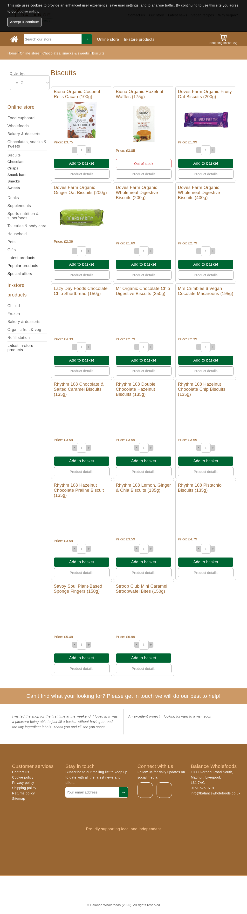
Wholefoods (18, 126)
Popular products (22, 266)
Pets (11, 242)
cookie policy (28, 11)
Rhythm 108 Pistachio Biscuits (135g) (200, 488)
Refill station (18, 338)
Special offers (19, 274)
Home (12, 53)
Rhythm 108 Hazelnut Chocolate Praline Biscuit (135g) (79, 490)
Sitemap (18, 798)
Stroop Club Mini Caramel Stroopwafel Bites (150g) (141, 589)
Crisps (12, 168)
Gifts (11, 250)
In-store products (139, 39)
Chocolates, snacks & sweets (65, 53)
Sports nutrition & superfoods (23, 216)
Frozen (13, 314)
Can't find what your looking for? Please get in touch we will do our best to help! (123, 696)
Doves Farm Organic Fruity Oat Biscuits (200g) (205, 94)
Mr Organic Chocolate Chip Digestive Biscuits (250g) (143, 291)
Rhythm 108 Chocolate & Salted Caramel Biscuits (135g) (79, 389)
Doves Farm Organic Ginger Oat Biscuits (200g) (80, 190)
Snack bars (17, 175)
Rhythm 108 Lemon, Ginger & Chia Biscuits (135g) (143, 488)
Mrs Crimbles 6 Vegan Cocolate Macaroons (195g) (205, 291)
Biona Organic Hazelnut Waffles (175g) (139, 94)
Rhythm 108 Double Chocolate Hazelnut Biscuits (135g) (135, 389)
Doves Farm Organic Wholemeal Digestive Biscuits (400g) (199, 192)
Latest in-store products (20, 347)
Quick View (81, 120)
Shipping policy (24, 788)
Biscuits (98, 53)
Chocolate (16, 162)
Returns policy (23, 793)
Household (17, 234)
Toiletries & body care (27, 226)
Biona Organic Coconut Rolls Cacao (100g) (77, 94)
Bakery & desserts (24, 134)
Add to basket (81, 163)
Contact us (20, 772)
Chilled (13, 306)
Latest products (21, 258)
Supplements (19, 206)
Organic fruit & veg (24, 330)
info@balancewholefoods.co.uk (215, 793)
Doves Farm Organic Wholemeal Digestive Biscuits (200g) (137, 192)
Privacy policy (23, 783)
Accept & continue (24, 22)
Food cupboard (21, 118)
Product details (82, 174)
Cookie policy (22, 777)
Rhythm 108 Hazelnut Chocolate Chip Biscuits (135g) (202, 389)
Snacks (13, 181)
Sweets (13, 188)
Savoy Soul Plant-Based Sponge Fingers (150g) (78, 589)
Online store (108, 39)
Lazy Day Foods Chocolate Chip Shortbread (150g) (81, 291)
